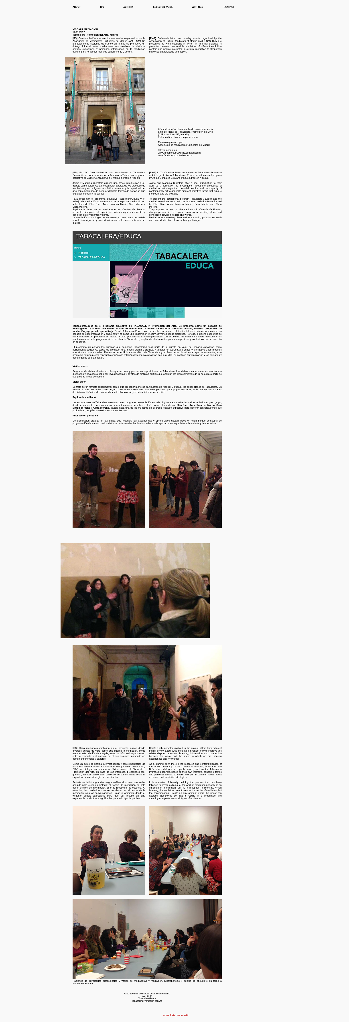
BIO (102, 7)
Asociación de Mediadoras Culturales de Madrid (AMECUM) (107, 41)
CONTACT (229, 7)
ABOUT (77, 7)
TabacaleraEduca (83, 983)
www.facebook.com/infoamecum (175, 155)
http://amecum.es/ (167, 150)
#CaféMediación (167, 129)
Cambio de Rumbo (133, 209)
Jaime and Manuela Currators (166, 183)
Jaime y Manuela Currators (88, 183)
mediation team (204, 201)
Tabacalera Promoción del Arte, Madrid (95, 34)
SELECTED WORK (163, 7)
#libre (170, 137)
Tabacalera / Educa (183, 175)
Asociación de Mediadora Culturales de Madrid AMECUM (147, 994)
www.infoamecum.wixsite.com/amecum (179, 152)
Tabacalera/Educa (120, 175)
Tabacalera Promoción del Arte (147, 1001)
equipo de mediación (129, 201)
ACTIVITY (128, 7)
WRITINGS (197, 7)
